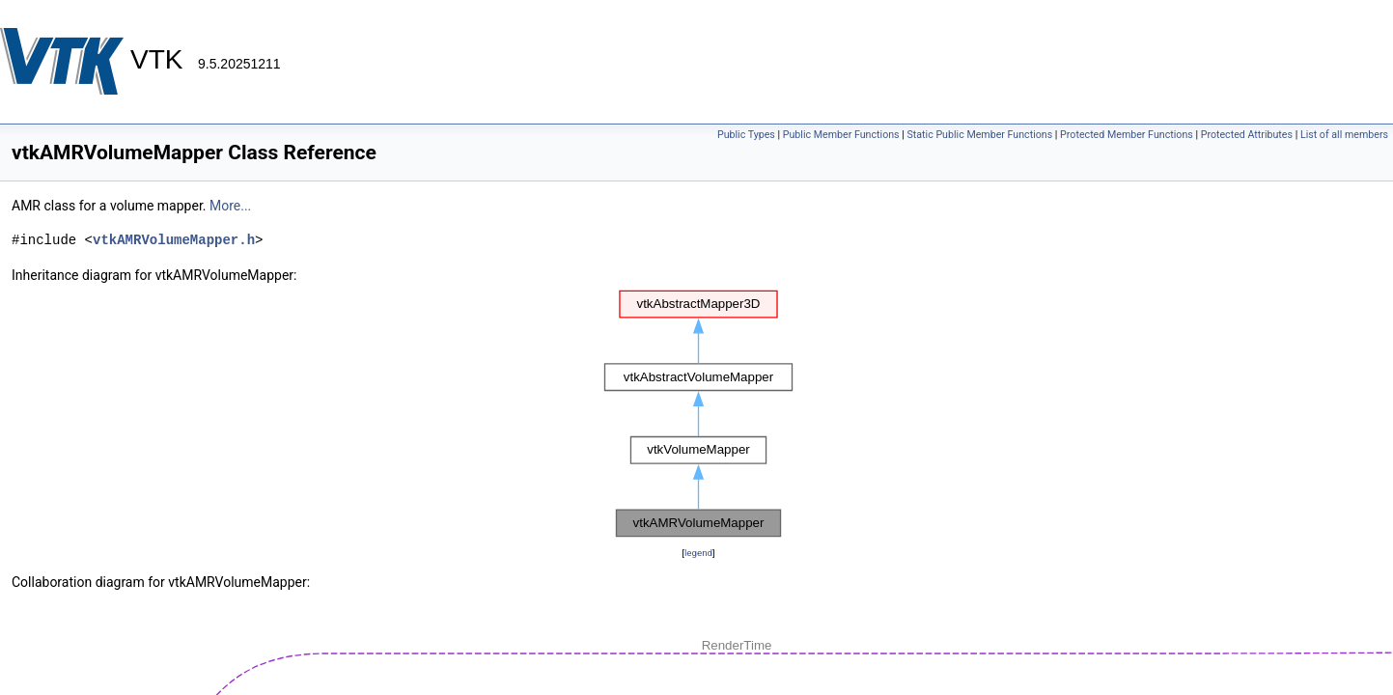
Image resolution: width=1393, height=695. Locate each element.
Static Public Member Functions (979, 134)
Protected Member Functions (1126, 134)
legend (698, 552)
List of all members (1344, 134)
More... (230, 205)
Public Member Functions (841, 134)
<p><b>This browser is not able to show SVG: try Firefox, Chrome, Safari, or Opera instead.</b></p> (698, 414)
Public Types (746, 134)
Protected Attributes (1247, 134)
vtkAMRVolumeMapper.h (174, 240)
